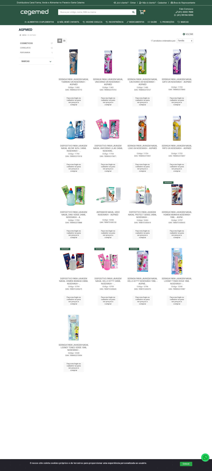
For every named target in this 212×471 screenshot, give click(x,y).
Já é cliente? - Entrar (125, 3)
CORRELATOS (25, 48)
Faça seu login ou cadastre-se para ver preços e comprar (74, 101)
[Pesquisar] (133, 12)
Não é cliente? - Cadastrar (153, 3)
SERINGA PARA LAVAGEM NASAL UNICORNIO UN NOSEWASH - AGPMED (108, 82)
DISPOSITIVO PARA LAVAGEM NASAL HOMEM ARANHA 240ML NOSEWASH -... (73, 281)
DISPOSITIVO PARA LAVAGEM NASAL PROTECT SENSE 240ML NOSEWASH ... (142, 214)
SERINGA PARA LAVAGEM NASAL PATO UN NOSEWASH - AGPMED (177, 147)
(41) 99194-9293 (183, 15)
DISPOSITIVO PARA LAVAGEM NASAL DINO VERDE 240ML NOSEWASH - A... (73, 214)
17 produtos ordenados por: (163, 41)
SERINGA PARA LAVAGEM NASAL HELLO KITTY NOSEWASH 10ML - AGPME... (142, 281)
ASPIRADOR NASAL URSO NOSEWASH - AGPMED (108, 213)
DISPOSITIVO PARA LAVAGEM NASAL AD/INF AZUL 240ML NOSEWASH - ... (73, 148)
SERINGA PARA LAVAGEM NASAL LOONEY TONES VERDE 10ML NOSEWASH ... (74, 347)
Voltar (188, 34)
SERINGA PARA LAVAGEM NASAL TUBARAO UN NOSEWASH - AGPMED (74, 82)
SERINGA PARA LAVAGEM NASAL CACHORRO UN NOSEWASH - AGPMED (142, 82)
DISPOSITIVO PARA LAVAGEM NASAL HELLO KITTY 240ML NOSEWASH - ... (108, 281)
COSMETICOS (26, 43)
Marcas (36, 61)
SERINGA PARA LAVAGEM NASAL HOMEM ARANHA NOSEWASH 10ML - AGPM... (177, 214)
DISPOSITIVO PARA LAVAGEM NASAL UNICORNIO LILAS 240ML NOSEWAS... (108, 148)
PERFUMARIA (25, 52)
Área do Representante (183, 3)
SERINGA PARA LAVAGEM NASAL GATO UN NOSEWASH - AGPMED (177, 80)
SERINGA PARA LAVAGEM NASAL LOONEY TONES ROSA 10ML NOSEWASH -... (177, 281)
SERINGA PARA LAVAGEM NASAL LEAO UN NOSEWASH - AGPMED (142, 147)
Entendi (186, 465)
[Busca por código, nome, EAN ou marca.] (94, 12)
